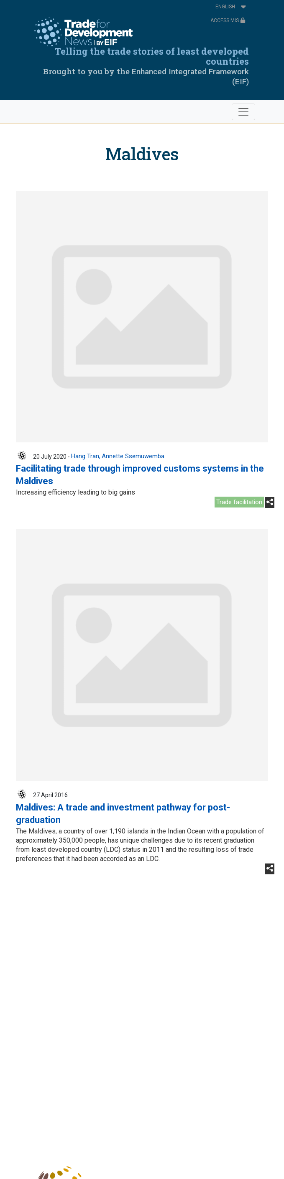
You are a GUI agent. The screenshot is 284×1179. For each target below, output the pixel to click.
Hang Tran (85, 456)
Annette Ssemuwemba (133, 456)
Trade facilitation (239, 502)
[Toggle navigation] (243, 112)
